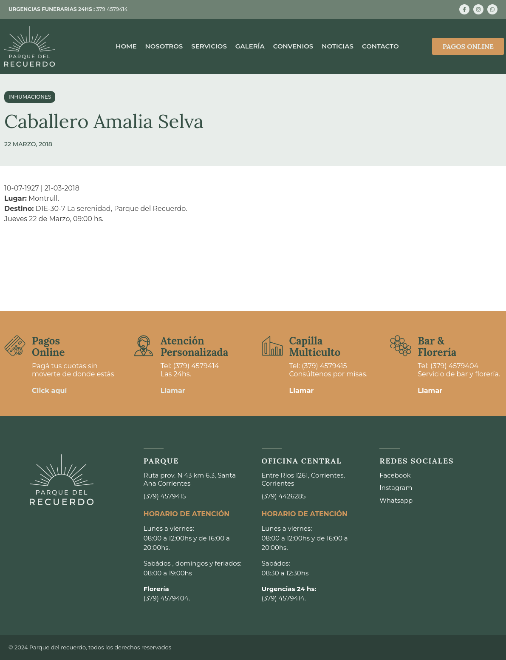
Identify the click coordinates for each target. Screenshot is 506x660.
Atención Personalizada (195, 346)
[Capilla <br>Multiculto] (272, 345)
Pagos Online (48, 346)
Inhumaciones (29, 97)
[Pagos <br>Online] (14, 345)
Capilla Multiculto (315, 346)
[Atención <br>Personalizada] (143, 345)
